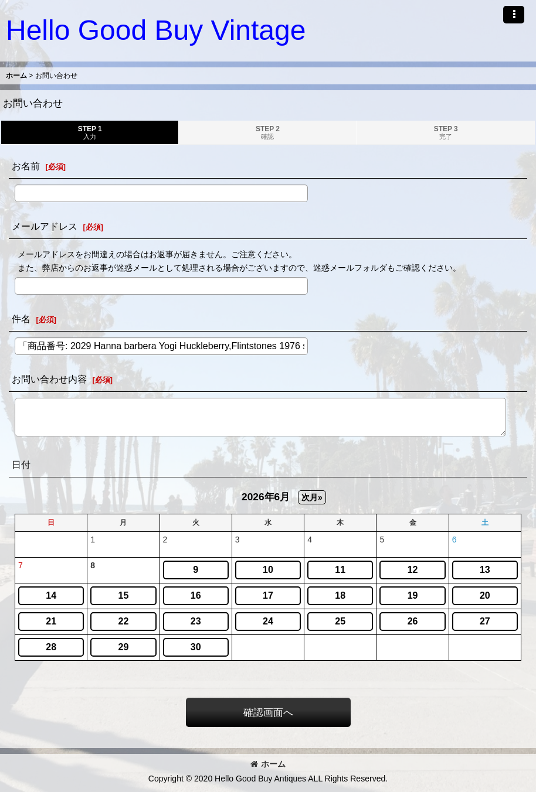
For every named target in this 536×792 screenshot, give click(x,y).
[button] (513, 14)
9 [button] (195, 570)
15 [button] (123, 595)
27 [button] (485, 621)
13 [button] (485, 570)
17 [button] (268, 595)
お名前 (26, 166)
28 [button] (51, 647)
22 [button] (123, 621)
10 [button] (268, 570)
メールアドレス (44, 226)
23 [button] (196, 621)
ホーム (268, 764)
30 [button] (196, 647)
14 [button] (51, 595)
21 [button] (51, 621)
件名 (21, 318)
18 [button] (340, 595)
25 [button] (340, 621)
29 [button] (123, 647)
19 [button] (413, 595)
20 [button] (485, 595)
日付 (21, 464)
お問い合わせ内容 (49, 379)
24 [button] (268, 621)
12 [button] (413, 570)
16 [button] (196, 595)
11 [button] (340, 570)
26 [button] (413, 621)
